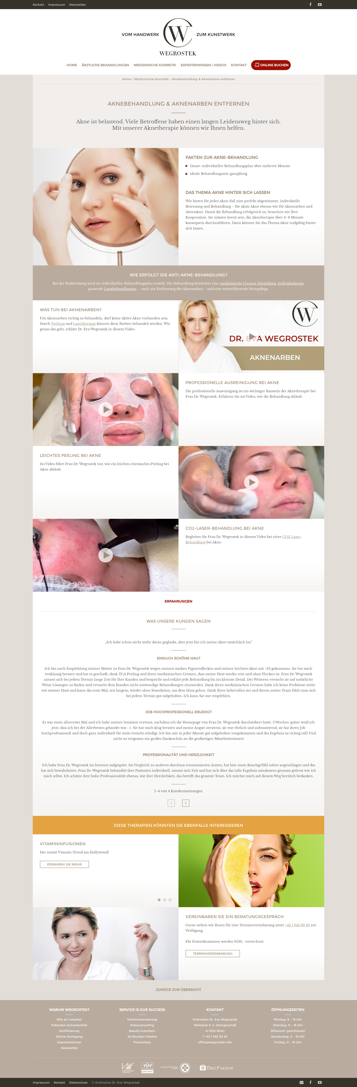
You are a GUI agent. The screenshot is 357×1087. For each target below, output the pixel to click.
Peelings (58, 324)
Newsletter (77, 4)
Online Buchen (274, 65)
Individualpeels (290, 283)
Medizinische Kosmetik (155, 65)
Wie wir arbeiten (69, 1019)
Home (71, 65)
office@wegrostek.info (215, 1042)
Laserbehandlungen (120, 289)
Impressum (56, 4)
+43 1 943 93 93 (297, 925)
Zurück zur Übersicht (178, 990)
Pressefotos (142, 1042)
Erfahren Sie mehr (64, 864)
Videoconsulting (142, 1025)
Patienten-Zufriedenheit (69, 1025)
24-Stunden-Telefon (142, 1036)
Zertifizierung (69, 1031)
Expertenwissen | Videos (203, 65)
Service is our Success (142, 1010)
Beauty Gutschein (142, 1031)
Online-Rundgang (69, 1036)
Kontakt (239, 65)
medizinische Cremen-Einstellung (248, 283)
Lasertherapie (84, 324)
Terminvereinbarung (213, 954)
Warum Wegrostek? (69, 1010)
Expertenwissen (69, 1042)
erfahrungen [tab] (178, 601)
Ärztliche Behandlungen (105, 65)
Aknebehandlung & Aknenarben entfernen (203, 79)
